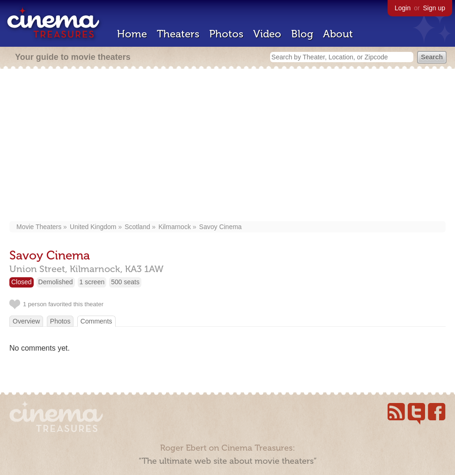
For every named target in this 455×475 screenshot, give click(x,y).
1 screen (92, 282)
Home (132, 34)
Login (403, 8)
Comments (96, 321)
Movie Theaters (38, 226)
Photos (226, 34)
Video (267, 34)
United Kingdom (93, 226)
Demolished (55, 282)
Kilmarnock (174, 226)
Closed (21, 282)
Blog (302, 34)
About (338, 34)
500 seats (125, 282)
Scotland (137, 226)
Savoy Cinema (220, 226)
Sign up (434, 8)
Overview (26, 321)
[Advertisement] (228, 145)
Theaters (178, 34)
